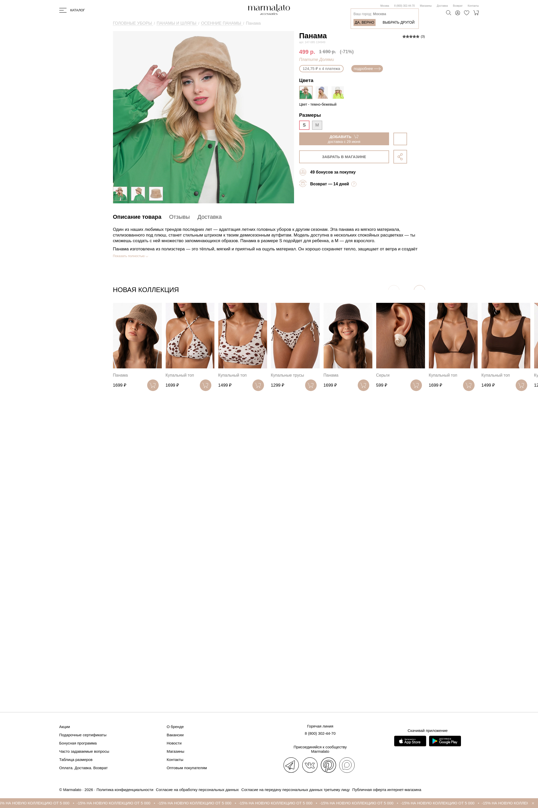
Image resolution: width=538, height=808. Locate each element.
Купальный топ (180, 375)
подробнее (367, 68)
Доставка (442, 5)
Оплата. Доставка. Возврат (83, 768)
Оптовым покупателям (187, 768)
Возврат (458, 5)
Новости (174, 743)
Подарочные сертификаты (83, 735)
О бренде (175, 726)
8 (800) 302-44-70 (404, 5)
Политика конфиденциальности (125, 789)
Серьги (383, 375)
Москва (384, 5)
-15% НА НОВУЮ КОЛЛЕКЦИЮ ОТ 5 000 (39, 803)
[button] (419, 291)
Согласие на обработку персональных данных (197, 789)
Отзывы (179, 217)
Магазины (426, 5)
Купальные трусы (287, 375)
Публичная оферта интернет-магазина (386, 789)
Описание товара (137, 217)
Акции (64, 726)
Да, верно (364, 22)
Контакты (473, 5)
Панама (120, 375)
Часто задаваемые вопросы (84, 751)
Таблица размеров (76, 759)
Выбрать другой (398, 22)
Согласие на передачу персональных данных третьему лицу (295, 789)
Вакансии (175, 735)
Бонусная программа (78, 743)
